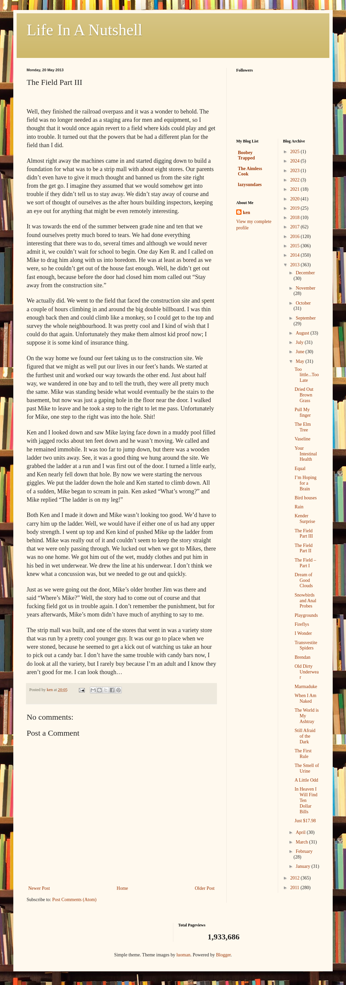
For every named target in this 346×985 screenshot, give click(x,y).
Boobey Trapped (246, 155)
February (304, 851)
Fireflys (301, 624)
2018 (295, 217)
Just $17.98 (305, 820)
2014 (295, 255)
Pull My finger (302, 412)
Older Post (205, 888)
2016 (295, 236)
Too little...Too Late (306, 375)
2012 (295, 877)
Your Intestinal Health (305, 454)
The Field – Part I (305, 563)
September (306, 318)
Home (122, 888)
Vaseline (302, 438)
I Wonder (303, 633)
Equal (299, 468)
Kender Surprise (304, 518)
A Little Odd (306, 780)
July (300, 342)
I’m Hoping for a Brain (305, 483)
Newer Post (39, 888)
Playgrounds (306, 615)
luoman (183, 954)
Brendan (302, 657)
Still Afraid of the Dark (304, 736)
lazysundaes (250, 184)
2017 (295, 226)
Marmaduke (305, 686)
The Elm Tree (302, 427)
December (305, 272)
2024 (295, 160)
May (300, 361)
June (300, 351)
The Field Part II (303, 548)
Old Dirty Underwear (306, 672)
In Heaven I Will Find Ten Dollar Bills (305, 800)
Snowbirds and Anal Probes (305, 601)
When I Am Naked (305, 698)
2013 (295, 264)
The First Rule (302, 753)
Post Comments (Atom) (74, 899)
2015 (295, 245)
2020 (295, 198)
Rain (298, 506)
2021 (295, 189)
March (302, 842)
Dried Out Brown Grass (303, 395)
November (305, 288)
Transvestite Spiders (305, 645)
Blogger (223, 954)
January (303, 866)
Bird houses (305, 497)
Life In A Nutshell (84, 30)
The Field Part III (303, 533)
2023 (295, 170)
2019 (295, 208)
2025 (295, 151)
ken (246, 212)
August (303, 333)
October (303, 303)
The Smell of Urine (306, 768)
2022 (295, 179)
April (301, 832)
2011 (295, 887)
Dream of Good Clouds (303, 580)
